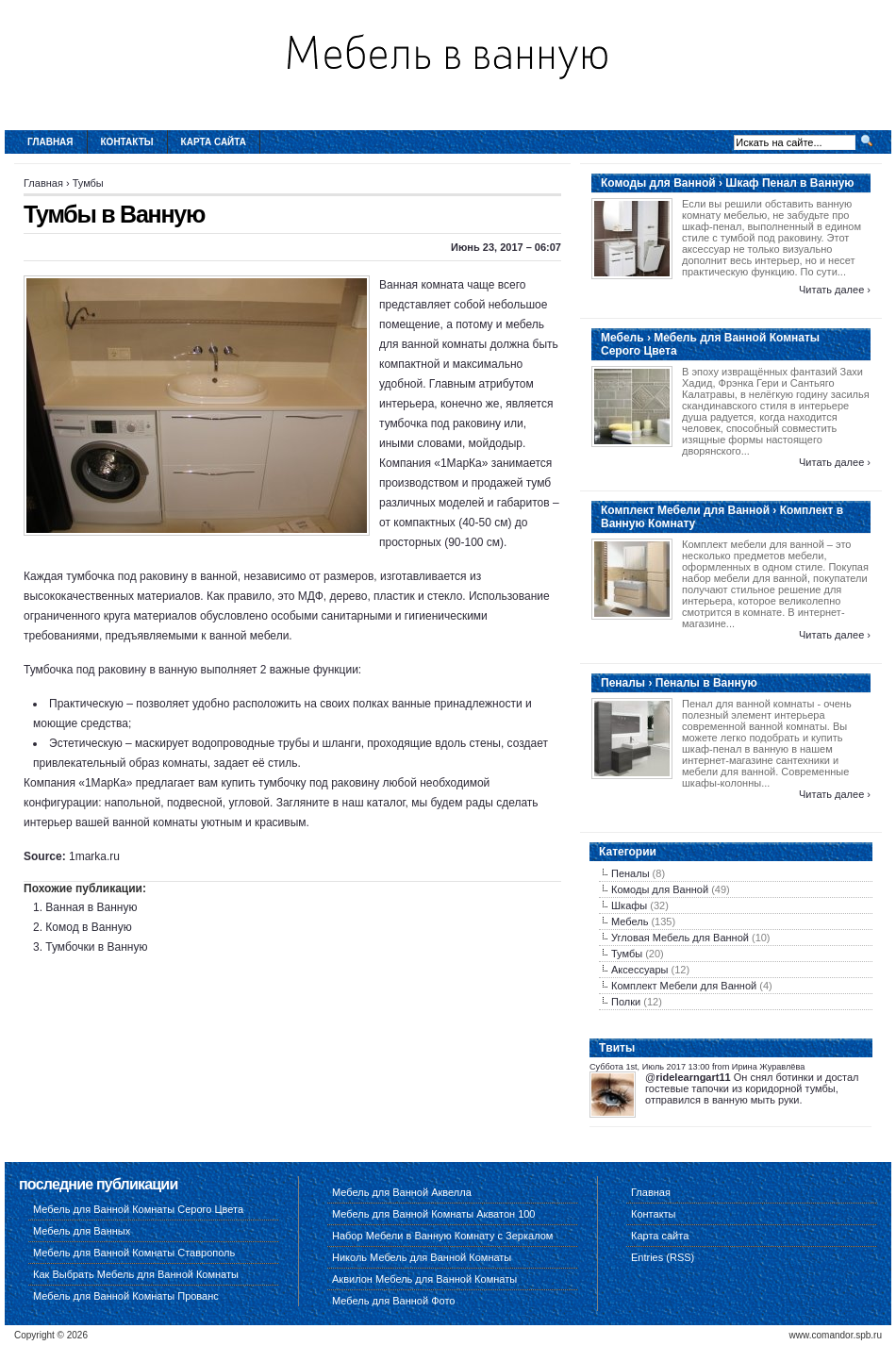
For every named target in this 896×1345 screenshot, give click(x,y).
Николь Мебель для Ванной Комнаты (421, 1257)
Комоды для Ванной (659, 889)
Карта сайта (213, 142)
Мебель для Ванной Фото (393, 1300)
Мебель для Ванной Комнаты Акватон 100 (434, 1214)
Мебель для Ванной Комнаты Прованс (126, 1296)
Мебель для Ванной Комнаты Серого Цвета (138, 1209)
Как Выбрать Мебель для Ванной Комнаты (136, 1274)
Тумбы (88, 183)
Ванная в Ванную (91, 907)
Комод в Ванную (88, 927)
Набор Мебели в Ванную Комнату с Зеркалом (442, 1235)
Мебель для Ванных (81, 1231)
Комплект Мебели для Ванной (683, 985)
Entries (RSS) (662, 1257)
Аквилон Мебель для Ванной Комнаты (424, 1279)
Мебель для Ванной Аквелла (402, 1192)
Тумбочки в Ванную (96, 947)
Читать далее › (835, 289)
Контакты (127, 142)
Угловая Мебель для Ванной (680, 937)
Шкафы (629, 905)
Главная (50, 142)
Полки (625, 1001)
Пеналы (630, 873)
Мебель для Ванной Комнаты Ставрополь (134, 1252)
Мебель (629, 921)
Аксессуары (639, 969)
